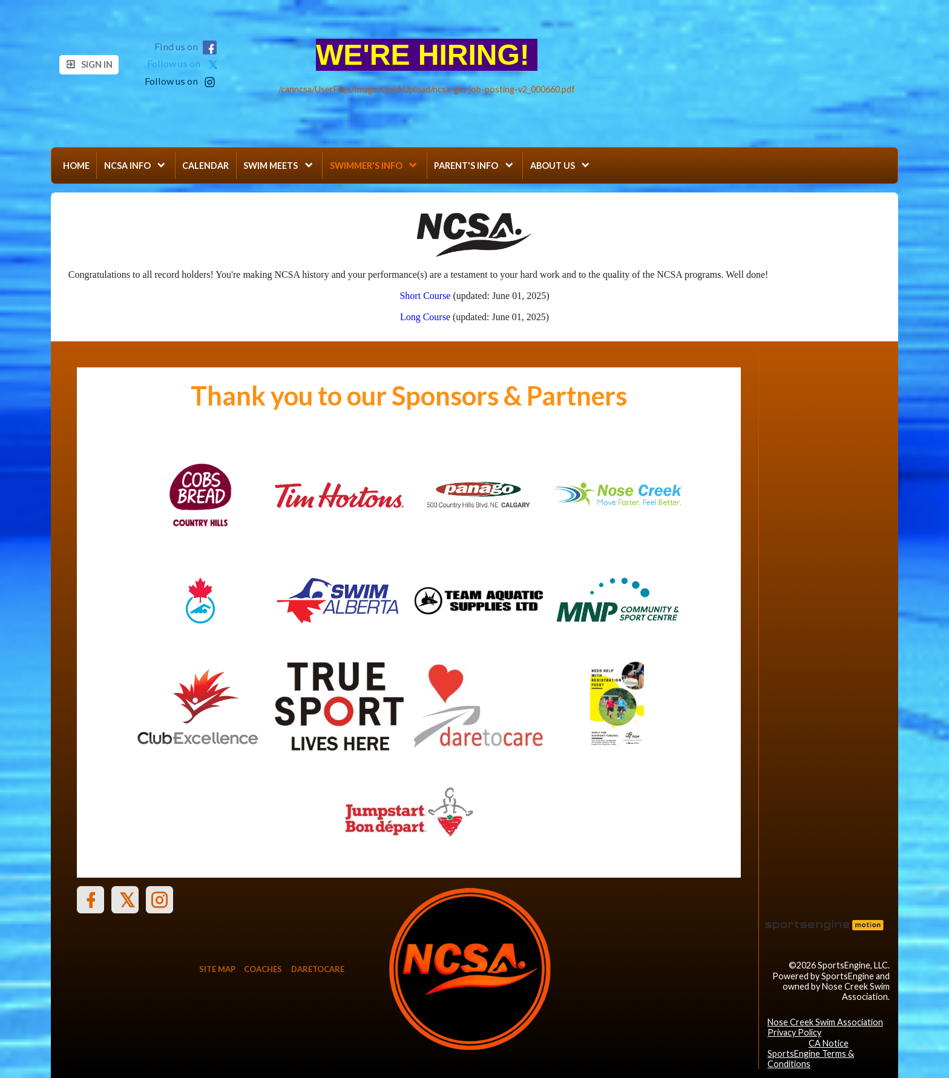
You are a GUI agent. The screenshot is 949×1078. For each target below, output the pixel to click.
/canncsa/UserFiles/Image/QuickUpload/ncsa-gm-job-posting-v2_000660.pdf (426, 89)
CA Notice (829, 1043)
